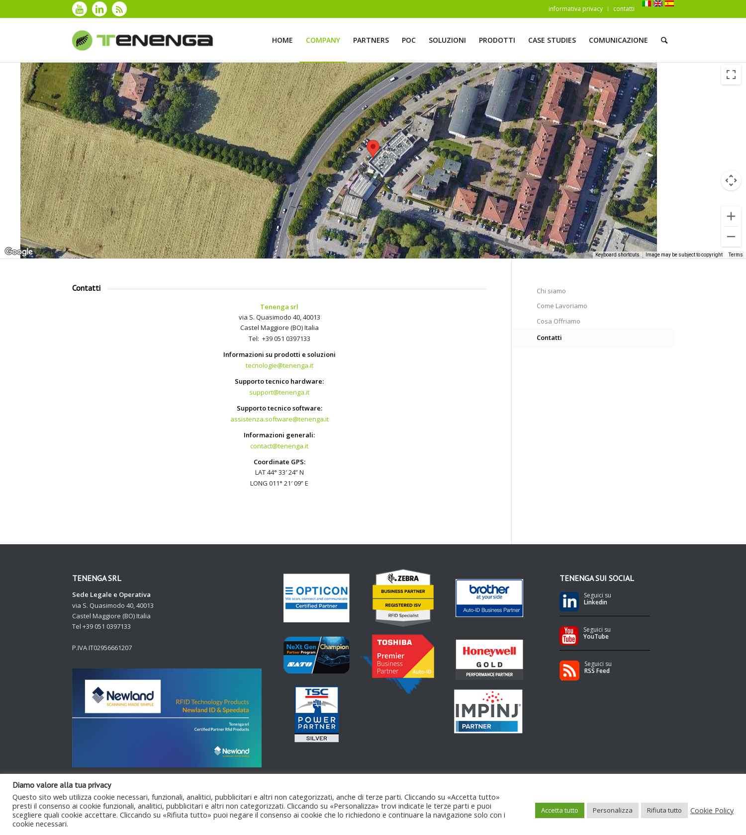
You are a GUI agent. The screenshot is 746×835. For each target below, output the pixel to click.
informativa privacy (576, 8)
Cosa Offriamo (558, 321)
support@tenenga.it (279, 392)
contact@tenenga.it (279, 445)
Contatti (549, 337)
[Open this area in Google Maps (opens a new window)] (18, 252)
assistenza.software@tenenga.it (279, 419)
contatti (624, 8)
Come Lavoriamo (562, 305)
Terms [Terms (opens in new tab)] (736, 254)
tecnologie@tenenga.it (279, 365)
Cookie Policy (712, 810)
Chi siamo (551, 290)
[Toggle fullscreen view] (731, 74)
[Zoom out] (731, 237)
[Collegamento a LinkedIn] (99, 8)
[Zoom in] (731, 216)
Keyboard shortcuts (617, 254)
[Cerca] (664, 40)
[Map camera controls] (731, 180)
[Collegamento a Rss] (119, 8)
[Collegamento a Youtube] (79, 8)
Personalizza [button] (613, 810)
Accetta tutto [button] (559, 810)
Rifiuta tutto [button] (664, 810)
